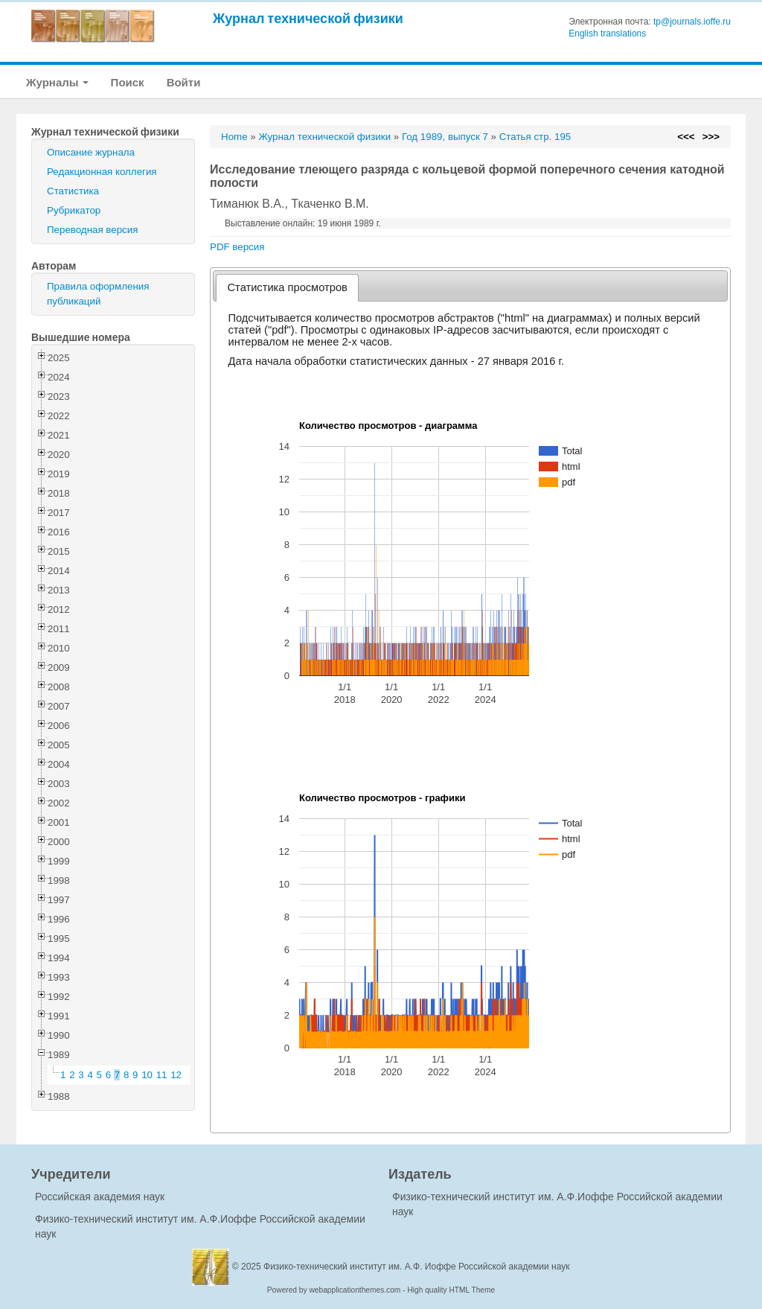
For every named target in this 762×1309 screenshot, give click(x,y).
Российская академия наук (99, 1197)
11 (161, 1074)
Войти (184, 82)
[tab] (287, 288)
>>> (711, 136)
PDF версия (237, 246)
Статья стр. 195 (535, 136)
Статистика (73, 191)
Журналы (57, 82)
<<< (685, 136)
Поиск (127, 82)
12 (176, 1074)
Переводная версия (92, 229)
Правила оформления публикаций (98, 294)
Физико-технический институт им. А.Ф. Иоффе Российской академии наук (416, 1266)
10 (147, 1074)
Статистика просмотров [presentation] (288, 287)
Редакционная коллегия (102, 171)
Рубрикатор (73, 210)
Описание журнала (91, 152)
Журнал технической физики (308, 18)
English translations (607, 33)
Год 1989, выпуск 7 (445, 136)
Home (234, 136)
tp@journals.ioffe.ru (692, 21)
